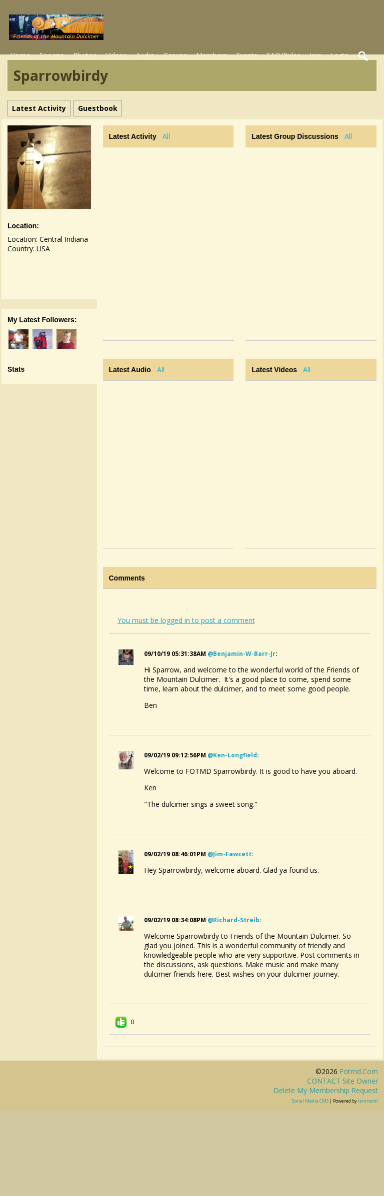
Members (211, 55)
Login (339, 55)
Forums (51, 55)
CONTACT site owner (342, 1081)
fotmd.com (359, 1071)
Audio (145, 55)
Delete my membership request (326, 1090)
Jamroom (368, 1101)
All (166, 136)
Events (247, 55)
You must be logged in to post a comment (186, 620)
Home (20, 55)
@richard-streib (234, 920)
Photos (84, 55)
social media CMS (310, 1101)
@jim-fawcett (230, 854)
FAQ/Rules (283, 55)
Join (316, 55)
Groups (175, 55)
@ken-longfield (232, 755)
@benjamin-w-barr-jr (242, 653)
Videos (116, 55)
